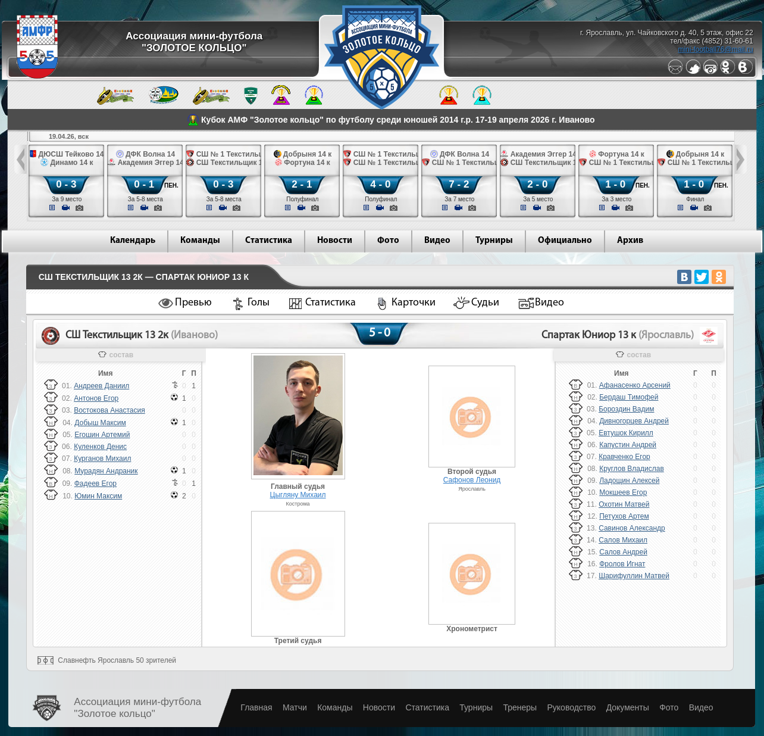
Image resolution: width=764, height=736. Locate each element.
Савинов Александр (632, 528)
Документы (627, 707)
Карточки (414, 302)
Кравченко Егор (624, 457)
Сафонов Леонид (472, 480)
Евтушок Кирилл (626, 433)
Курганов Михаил (102, 458)
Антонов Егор (96, 398)
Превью (193, 302)
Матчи (295, 707)
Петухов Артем (624, 516)
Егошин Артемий (102, 435)
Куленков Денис (100, 446)
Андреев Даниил (101, 386)
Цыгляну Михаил (298, 495)
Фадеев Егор (95, 483)
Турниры (494, 240)
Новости (334, 240)
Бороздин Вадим (626, 409)
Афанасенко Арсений (635, 385)
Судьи (485, 302)
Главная (256, 707)
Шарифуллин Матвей (634, 576)
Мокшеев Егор (623, 492)
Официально (565, 240)
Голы (259, 302)
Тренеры (520, 707)
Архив (630, 240)
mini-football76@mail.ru (715, 49)
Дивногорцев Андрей (634, 421)
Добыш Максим (100, 423)
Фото (388, 240)
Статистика (268, 240)
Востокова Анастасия (109, 410)
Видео (437, 240)
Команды (200, 240)
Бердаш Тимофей (628, 397)
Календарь (132, 240)
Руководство (571, 707)
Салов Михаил (623, 540)
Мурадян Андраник (105, 471)
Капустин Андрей (627, 445)
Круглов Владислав (631, 468)
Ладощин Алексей (629, 480)
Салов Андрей (623, 552)
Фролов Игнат (622, 564)
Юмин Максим (98, 496)
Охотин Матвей (624, 504)
